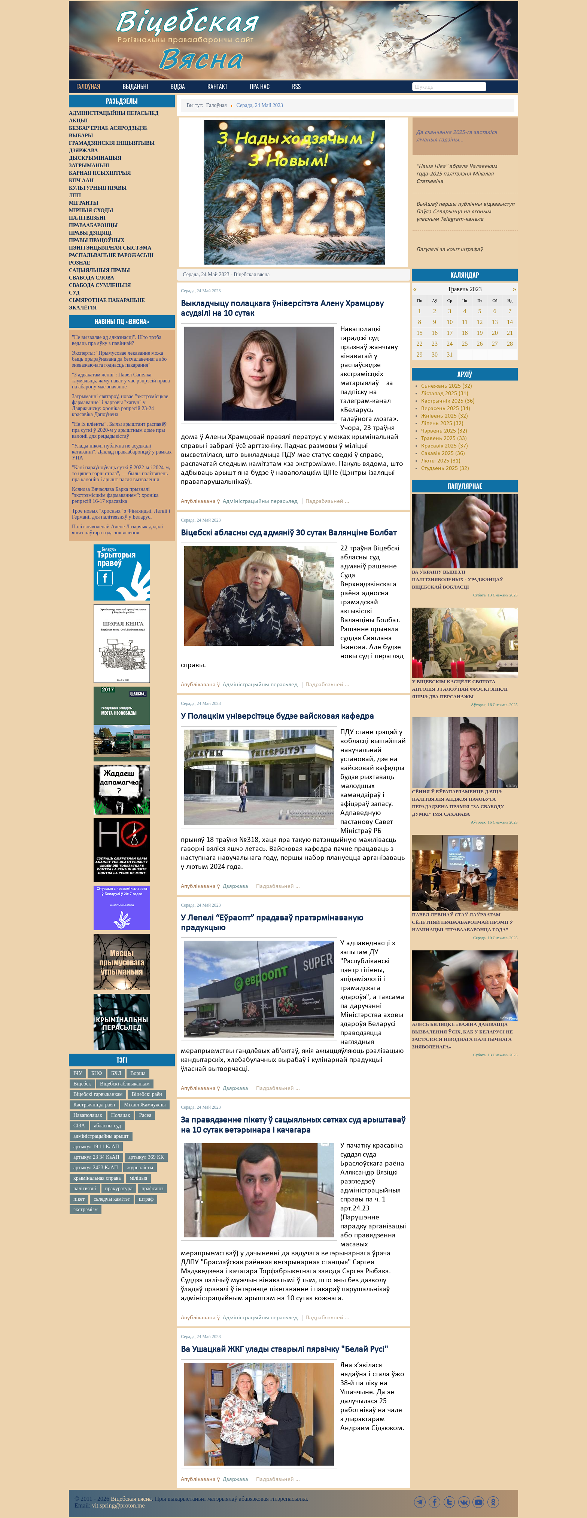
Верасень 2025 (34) (445, 409)
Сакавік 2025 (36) (443, 453)
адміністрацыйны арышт (101, 1136)
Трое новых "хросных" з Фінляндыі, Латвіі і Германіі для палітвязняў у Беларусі (121, 514)
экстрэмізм (85, 1209)
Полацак (120, 1115)
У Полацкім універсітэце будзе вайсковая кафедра (277, 716)
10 (450, 322)
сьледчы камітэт (112, 1199)
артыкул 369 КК (146, 1157)
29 (420, 354)
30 (435, 354)
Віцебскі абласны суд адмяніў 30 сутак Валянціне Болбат (288, 533)
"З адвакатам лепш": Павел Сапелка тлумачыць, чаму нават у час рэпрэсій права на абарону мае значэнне (121, 381)
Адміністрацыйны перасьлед (260, 501)
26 (480, 343)
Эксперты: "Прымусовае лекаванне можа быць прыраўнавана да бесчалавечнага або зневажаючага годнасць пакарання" (119, 359)
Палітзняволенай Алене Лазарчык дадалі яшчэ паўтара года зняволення (117, 529)
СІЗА (79, 1125)
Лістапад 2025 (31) (444, 394)
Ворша (137, 1073)
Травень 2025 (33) (444, 439)
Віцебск (82, 1084)
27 (495, 343)
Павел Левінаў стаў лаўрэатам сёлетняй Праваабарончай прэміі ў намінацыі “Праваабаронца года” (462, 922)
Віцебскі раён (146, 1094)
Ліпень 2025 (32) (442, 424)
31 (450, 354)
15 (420, 333)
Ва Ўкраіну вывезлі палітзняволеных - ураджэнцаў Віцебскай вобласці (457, 579)
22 (420, 343)
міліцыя (138, 1178)
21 (510, 333)
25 (465, 343)
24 (450, 343)
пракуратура (119, 1188)
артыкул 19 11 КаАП (96, 1146)
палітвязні (84, 1188)
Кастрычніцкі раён (94, 1105)
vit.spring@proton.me (118, 1505)
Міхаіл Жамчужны (144, 1105)
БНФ (96, 1073)
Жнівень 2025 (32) (444, 416)
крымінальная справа (97, 1178)
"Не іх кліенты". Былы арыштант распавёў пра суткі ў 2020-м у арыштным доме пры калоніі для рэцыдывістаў (119, 430)
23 (435, 343)
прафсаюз (152, 1188)
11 (465, 322)
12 (480, 322)
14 (510, 322)
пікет (79, 1199)
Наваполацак (87, 1115)
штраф (146, 1199)
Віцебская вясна (131, 1499)
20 (495, 333)
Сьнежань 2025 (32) (446, 386)
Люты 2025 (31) (440, 461)
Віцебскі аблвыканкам (124, 1084)
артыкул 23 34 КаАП (96, 1157)
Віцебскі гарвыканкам (97, 1094)
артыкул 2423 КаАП (95, 1167)
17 (450, 333)
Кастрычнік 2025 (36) (448, 401)
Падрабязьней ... (327, 501)
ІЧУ (77, 1073)
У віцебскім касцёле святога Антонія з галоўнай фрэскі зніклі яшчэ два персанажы (460, 689)
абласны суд (107, 1125)
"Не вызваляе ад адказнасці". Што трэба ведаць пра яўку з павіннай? (116, 340)
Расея (145, 1115)
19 (480, 333)
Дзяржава (235, 886)
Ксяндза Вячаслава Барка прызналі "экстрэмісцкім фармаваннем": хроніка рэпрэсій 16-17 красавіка (115, 495)
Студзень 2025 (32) (445, 468)
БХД (116, 1073)
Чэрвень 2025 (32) (444, 431)
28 (510, 343)
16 (435, 333)
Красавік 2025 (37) (444, 446)
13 (495, 322)
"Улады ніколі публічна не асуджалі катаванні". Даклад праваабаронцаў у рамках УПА (122, 452)
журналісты (140, 1167)
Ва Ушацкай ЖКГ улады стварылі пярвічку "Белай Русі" (284, 1349)
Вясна (200, 58)
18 (465, 333)
